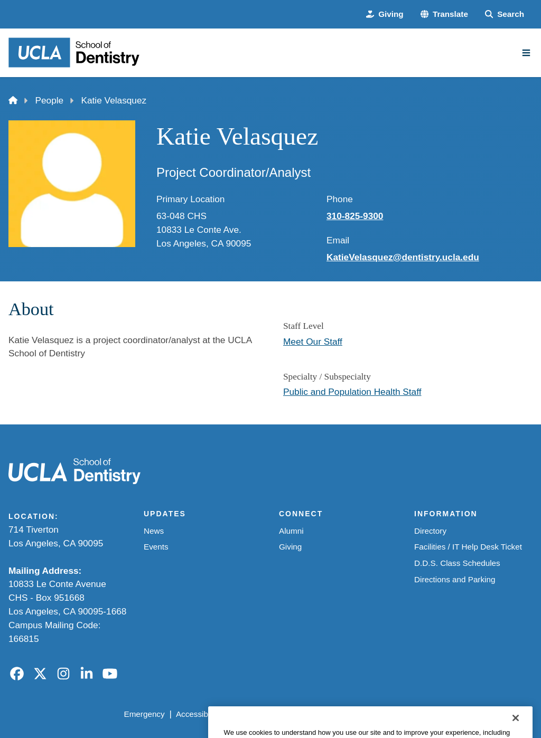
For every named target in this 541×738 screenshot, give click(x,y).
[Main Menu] (526, 52)
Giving (290, 546)
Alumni (291, 530)
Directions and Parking (454, 579)
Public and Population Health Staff (352, 391)
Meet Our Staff (312, 341)
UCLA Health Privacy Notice (366, 713)
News (154, 530)
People (49, 100)
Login (437, 713)
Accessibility (198, 713)
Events (156, 546)
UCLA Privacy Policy (267, 713)
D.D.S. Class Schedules (457, 563)
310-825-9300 (355, 216)
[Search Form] (505, 14)
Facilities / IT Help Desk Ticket (468, 546)
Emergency (144, 713)
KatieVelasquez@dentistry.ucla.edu (403, 257)
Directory (430, 530)
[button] (444, 14)
